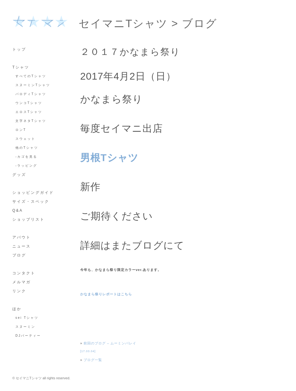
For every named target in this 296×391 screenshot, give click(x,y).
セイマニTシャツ (123, 23)
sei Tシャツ (27, 317)
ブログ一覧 (93, 360)
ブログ (199, 23)
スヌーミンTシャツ (32, 85)
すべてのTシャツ (30, 76)
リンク (19, 291)
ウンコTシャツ (28, 103)
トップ (19, 49)
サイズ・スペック (30, 201)
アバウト (21, 237)
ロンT (20, 129)
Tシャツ (20, 67)
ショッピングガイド (33, 192)
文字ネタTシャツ (30, 121)
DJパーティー (28, 335)
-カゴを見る (26, 156)
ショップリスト (28, 219)
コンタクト (23, 273)
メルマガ (21, 282)
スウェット (25, 138)
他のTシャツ (26, 147)
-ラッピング (26, 165)
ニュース (21, 246)
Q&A (17, 210)
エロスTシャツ (28, 112)
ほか (17, 309)
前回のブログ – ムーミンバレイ (110, 343)
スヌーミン (25, 326)
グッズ (19, 175)
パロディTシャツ (30, 94)
